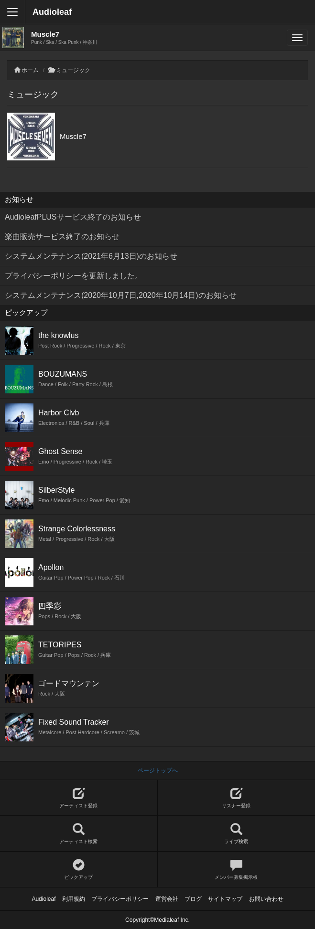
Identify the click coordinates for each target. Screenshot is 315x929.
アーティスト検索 (78, 833)
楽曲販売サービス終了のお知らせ (62, 236)
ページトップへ (158, 770)
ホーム (30, 70)
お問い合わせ (266, 899)
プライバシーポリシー (120, 899)
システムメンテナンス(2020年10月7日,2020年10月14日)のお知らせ (121, 295)
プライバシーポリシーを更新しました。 (73, 276)
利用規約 (73, 899)
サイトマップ (225, 899)
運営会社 (166, 899)
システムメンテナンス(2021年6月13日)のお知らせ (91, 256)
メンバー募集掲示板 (236, 869)
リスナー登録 (236, 798)
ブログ (193, 899)
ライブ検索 (236, 833)
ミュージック (73, 70)
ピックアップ (78, 869)
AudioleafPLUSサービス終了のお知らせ (73, 217)
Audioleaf (52, 12)
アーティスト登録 (78, 798)
